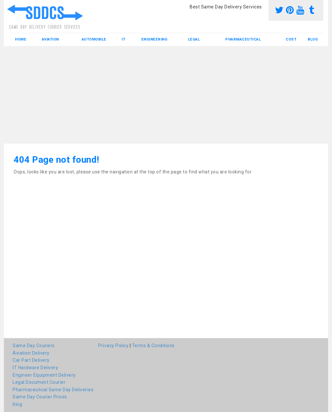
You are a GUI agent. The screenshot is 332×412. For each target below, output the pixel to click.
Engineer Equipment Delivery (44, 375)
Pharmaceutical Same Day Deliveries (53, 389)
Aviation (50, 39)
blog (313, 39)
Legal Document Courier (39, 382)
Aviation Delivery (31, 353)
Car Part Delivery (31, 360)
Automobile (94, 39)
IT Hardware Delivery (35, 367)
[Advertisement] (166, 95)
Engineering (154, 39)
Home (20, 39)
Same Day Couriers (34, 345)
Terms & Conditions (153, 345)
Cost (291, 39)
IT (123, 39)
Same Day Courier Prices (40, 396)
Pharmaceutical (243, 39)
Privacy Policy (113, 345)
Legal (194, 39)
